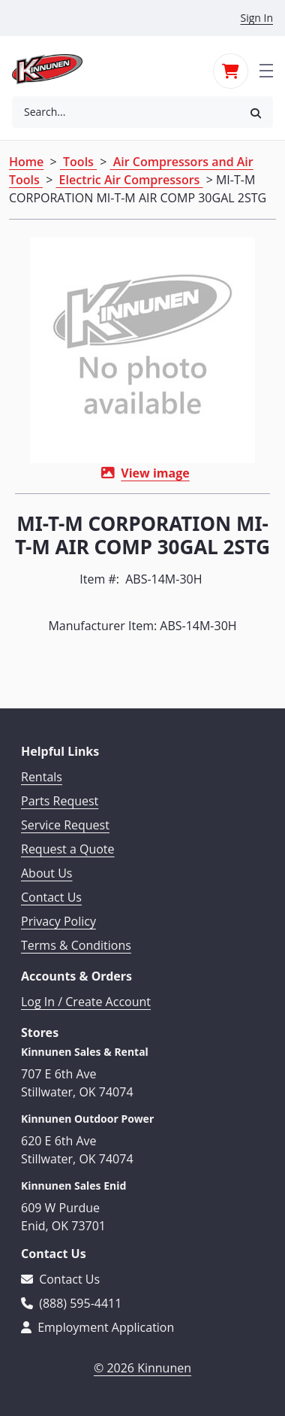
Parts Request (59, 801)
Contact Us (51, 897)
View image (155, 473)
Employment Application (97, 1327)
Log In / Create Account (86, 1001)
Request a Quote (68, 849)
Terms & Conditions (76, 945)
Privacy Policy (58, 921)
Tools (78, 161)
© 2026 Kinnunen (142, 1368)
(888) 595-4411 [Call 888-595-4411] (71, 1303)
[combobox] (125, 112)
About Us (47, 873)
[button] (255, 112)
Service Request (65, 825)
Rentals (41, 777)
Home (26, 161)
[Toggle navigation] (266, 69)
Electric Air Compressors (129, 179)
